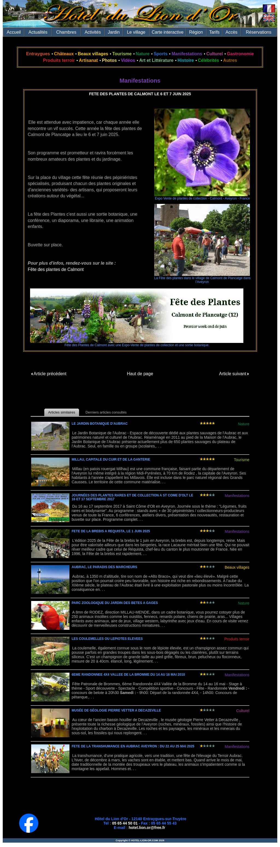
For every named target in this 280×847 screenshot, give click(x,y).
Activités (92, 32)
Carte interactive (168, 32)
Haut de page (140, 373)
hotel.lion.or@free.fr (147, 827)
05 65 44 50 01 (125, 823)
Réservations (258, 32)
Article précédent (48, 373)
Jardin (114, 32)
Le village (136, 32)
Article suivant (234, 373)
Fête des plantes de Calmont (56, 269)
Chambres (66, 32)
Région (196, 32)
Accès (232, 32)
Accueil (14, 32)
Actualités (37, 32)
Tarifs (214, 32)
